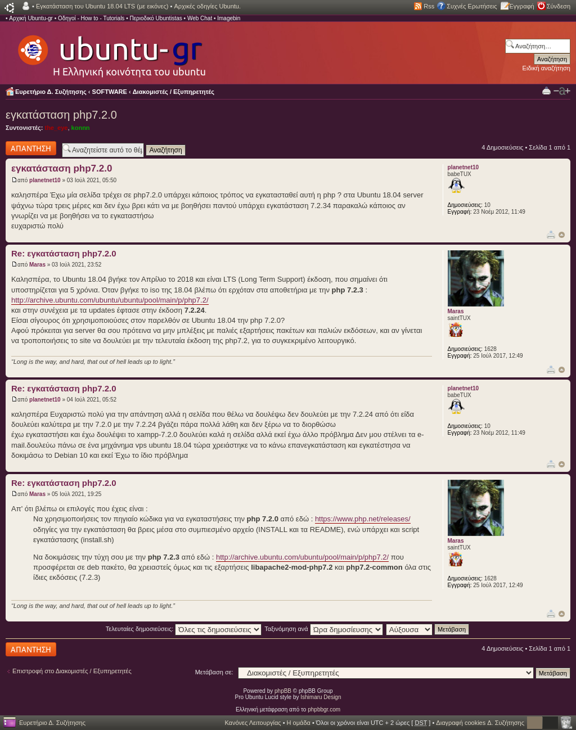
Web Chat (199, 18)
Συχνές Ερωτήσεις (472, 6)
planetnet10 (45, 180)
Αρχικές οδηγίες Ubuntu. (207, 6)
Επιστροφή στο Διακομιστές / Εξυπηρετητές (72, 671)
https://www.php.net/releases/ (363, 519)
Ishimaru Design (320, 697)
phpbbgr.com (324, 709)
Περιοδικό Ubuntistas (155, 18)
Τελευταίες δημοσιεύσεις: (184, 628)
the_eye (56, 127)
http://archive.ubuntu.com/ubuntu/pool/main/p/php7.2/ (302, 557)
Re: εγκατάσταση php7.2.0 (63, 253)
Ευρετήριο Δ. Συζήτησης (51, 91)
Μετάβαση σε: (214, 672)
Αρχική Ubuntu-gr (31, 18)
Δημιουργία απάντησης (31, 148)
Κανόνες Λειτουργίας (252, 722)
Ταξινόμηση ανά (323, 628)
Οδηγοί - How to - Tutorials (91, 18)
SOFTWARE (109, 91)
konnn (80, 127)
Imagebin (228, 18)
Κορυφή (562, 235)
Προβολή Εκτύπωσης (546, 90)
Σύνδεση (558, 6)
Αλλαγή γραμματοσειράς (562, 91)
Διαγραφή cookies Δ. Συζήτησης (480, 722)
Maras (37, 265)
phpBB (282, 691)
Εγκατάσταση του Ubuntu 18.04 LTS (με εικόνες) (102, 6)
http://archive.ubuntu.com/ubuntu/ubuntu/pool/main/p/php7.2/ (110, 300)
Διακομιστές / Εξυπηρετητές (173, 91)
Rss (429, 6)
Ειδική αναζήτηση (546, 68)
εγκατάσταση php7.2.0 (61, 115)
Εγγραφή (522, 6)
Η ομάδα (298, 722)
